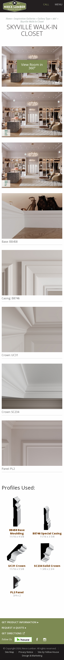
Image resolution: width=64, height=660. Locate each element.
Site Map (9, 652)
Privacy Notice (26, 652)
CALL (46, 4)
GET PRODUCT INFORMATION (19, 622)
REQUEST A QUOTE (13, 627)
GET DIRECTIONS (12, 633)
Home (9, 18)
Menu (58, 4)
